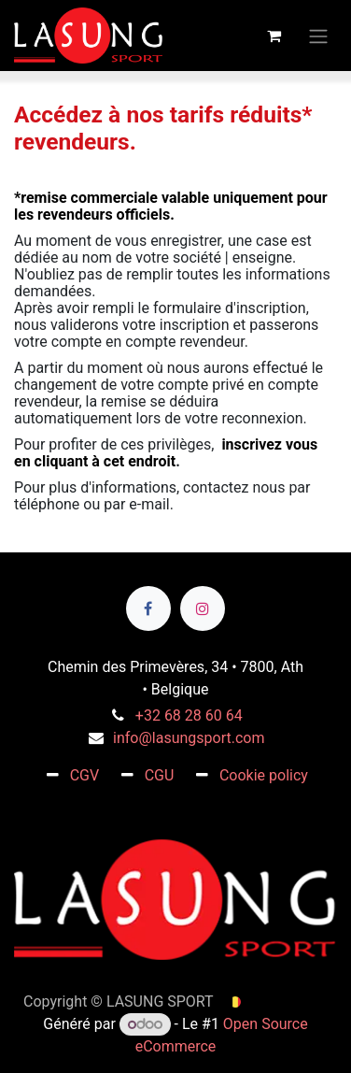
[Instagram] (202, 608)
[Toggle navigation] (318, 35)
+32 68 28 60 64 (189, 715)
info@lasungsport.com (188, 738)
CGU (160, 775)
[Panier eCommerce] (273, 35)
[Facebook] (148, 608)
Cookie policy (263, 775)
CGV (85, 775)
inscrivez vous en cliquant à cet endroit (165, 453)
